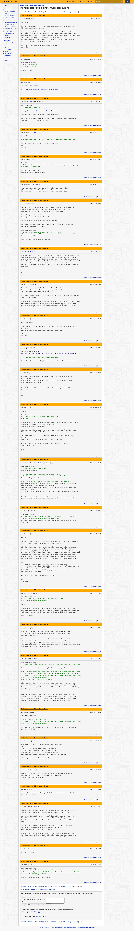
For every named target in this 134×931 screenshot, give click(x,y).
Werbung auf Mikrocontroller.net (86, 927)
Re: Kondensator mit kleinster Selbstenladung (34, 56)
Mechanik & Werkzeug (10, 22)
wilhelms (33, 132)
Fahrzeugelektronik (9, 26)
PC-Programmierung (9, 30)
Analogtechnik (7, 10)
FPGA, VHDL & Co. (9, 11)
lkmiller (40, 463)
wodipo (36, 806)
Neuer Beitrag (8, 49)
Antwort (99, 52)
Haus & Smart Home (9, 28)
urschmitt (31, 511)
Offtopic (6, 35)
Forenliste (7, 46)
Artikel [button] (81, 1)
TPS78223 (31, 685)
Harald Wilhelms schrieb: (31, 351)
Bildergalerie (8, 55)
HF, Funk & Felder (9, 24)
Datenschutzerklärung (57, 927)
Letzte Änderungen (8, 42)
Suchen (7, 51)
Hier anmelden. (41, 916)
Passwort (25, 902)
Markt (5, 19)
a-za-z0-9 (32, 251)
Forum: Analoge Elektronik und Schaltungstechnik (32, 5)
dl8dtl (30, 101)
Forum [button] (89, 1)
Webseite (6, 37)
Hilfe (6, 57)
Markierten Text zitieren (90, 52)
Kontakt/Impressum (44, 927)
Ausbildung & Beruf (9, 33)
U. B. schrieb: (27, 105)
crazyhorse (36, 184)
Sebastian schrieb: (28, 63)
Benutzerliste (8, 53)
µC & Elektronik (8, 8)
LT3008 (74, 683)
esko (33, 204)
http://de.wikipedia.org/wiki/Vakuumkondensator (40, 90)
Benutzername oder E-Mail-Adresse (33, 899)
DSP (5, 13)
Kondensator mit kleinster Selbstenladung (33, 15)
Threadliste (8, 48)
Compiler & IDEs (8, 15)
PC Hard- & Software (9, 32)
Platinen (6, 21)
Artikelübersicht (7, 40)
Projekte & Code (8, 17)
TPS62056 (46, 748)
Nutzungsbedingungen (70, 927)
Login (127, 1)
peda (31, 373)
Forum (5, 5)
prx (31, 628)
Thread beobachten (27, 889)
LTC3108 (47, 750)
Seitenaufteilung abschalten (46, 889)
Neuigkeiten (71, 1)
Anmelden (7, 59)
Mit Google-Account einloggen (31, 912)
